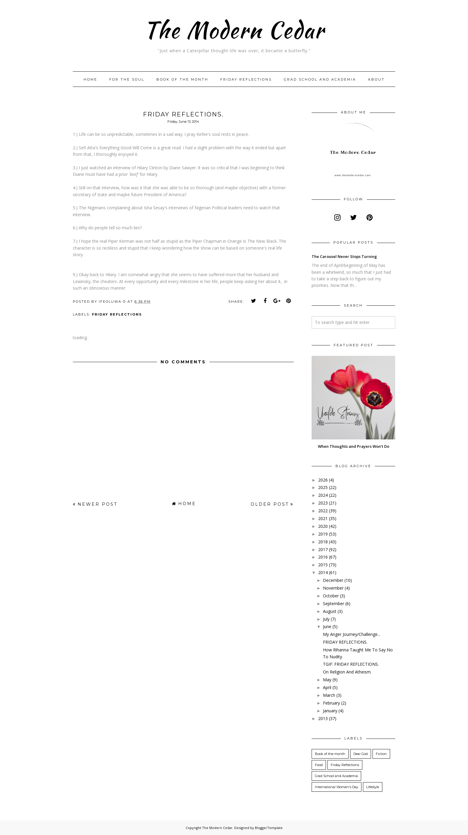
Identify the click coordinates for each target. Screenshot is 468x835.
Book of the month (182, 79)
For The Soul (126, 79)
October (331, 596)
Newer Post (97, 504)
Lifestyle (372, 787)
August (329, 611)
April (327, 687)
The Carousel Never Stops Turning (344, 256)
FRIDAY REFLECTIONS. (345, 642)
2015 (323, 565)
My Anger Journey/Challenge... (351, 634)
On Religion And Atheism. (347, 672)
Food (319, 765)
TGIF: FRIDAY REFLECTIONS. (351, 664)
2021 (323, 518)
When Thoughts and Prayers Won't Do (353, 446)
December (333, 580)
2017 (323, 549)
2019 (323, 534)
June (327, 626)
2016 (323, 557)
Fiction (381, 754)
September (333, 603)
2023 (323, 503)
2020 (323, 526)
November (333, 588)
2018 (323, 542)
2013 (323, 718)
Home (90, 79)
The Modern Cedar (234, 28)
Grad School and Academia (320, 79)
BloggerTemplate (269, 827)
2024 (323, 495)
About (376, 79)
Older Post (270, 504)
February (331, 703)
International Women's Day (336, 787)
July (326, 619)
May (327, 679)
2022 (323, 510)
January (330, 710)
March (329, 695)
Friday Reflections (246, 79)
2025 (323, 487)
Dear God (360, 754)
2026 (323, 480)
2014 (323, 572)
